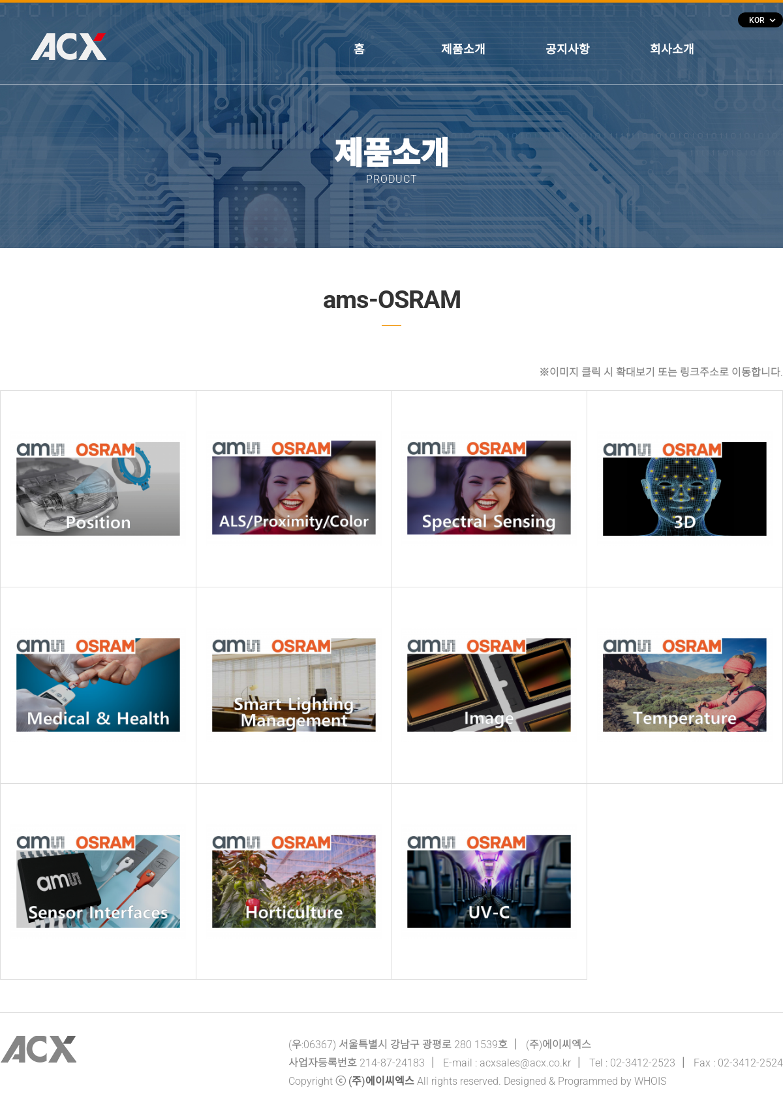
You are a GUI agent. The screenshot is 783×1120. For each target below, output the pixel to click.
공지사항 (567, 49)
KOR (762, 20)
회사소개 (672, 49)
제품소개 (463, 49)
